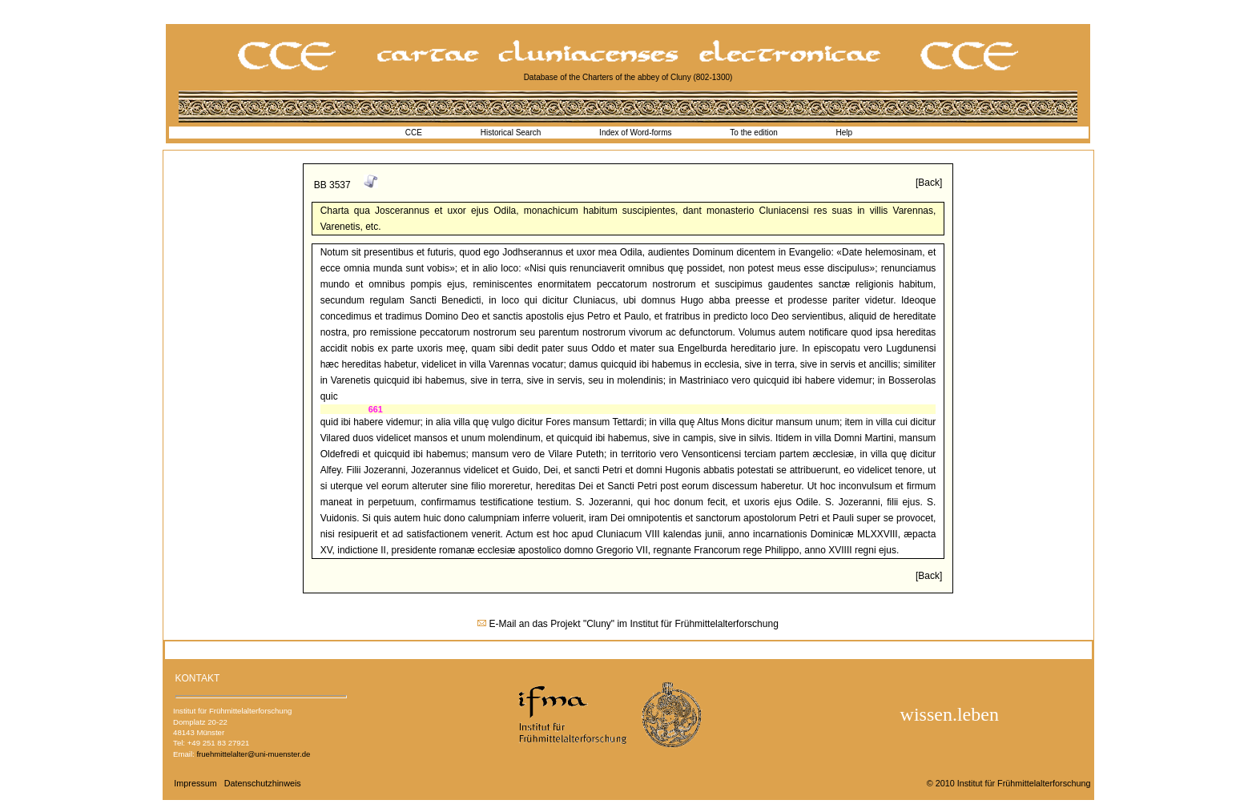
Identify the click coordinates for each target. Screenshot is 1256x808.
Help (844, 132)
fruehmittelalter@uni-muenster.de (253, 754)
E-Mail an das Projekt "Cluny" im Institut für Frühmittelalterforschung (634, 623)
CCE (413, 132)
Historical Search (511, 132)
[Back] (929, 182)
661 (375, 409)
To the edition (754, 132)
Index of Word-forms (635, 132)
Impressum (195, 783)
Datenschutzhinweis (262, 783)
